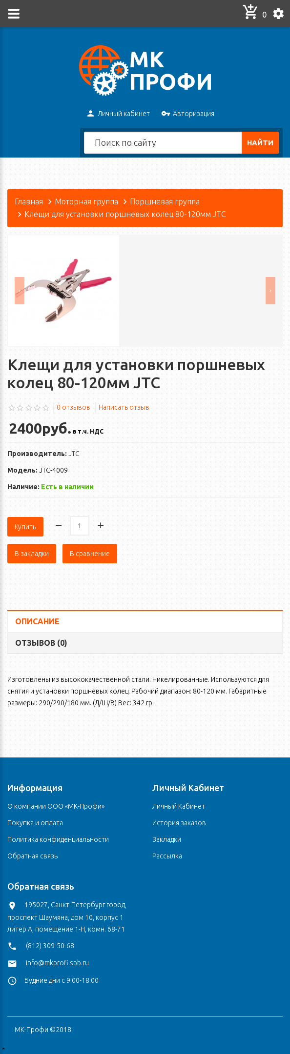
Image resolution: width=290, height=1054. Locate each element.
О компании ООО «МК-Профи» (55, 805)
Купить (25, 525)
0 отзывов (73, 407)
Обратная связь (32, 854)
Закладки (166, 838)
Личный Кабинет (178, 805)
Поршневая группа (165, 201)
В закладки (32, 552)
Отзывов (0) (41, 640)
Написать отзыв (124, 407)
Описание (37, 619)
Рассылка (167, 854)
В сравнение (90, 552)
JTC (74, 453)
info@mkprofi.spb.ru (57, 961)
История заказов (179, 821)
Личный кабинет (118, 114)
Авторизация (187, 114)
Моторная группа (86, 201)
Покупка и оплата (35, 821)
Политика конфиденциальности (58, 838)
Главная (29, 201)
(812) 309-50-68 (50, 944)
